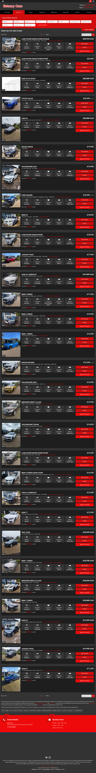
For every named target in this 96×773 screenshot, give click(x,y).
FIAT (11, 710)
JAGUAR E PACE (28, 649)
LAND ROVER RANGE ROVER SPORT (35, 59)
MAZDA (39, 710)
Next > (47, 34)
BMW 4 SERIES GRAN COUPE (32, 473)
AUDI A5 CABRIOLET (29, 274)
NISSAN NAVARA (28, 362)
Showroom (18, 12)
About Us (77, 12)
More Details (84, 43)
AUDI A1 (25, 669)
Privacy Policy (44, 766)
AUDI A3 (25, 620)
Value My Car (42, 12)
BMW (36, 703)
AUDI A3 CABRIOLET (29, 493)
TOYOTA (64, 710)
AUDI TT (25, 512)
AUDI (3, 710)
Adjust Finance (89, 29)
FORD (15, 710)
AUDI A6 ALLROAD (28, 79)
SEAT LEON (26, 532)
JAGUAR (26, 710)
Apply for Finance (84, 51)
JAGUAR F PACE (28, 255)
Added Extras (54, 12)
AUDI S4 (25, 118)
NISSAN (54, 710)
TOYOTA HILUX (27, 98)
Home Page (7, 12)
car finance (40, 704)
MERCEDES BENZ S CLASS (31, 402)
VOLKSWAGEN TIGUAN (30, 424)
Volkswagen (52, 703)
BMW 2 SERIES (27, 314)
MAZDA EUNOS (27, 147)
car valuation (92, 703)
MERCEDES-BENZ (47, 710)
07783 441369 (88, 7)
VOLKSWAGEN (78, 710)
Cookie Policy (52, 766)
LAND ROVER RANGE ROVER (32, 235)
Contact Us (89, 12)
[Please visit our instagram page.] (93, 1)
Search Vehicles (42, 25)
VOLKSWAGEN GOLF (29, 167)
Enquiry (85, 47)
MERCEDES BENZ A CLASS (31, 581)
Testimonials (66, 12)
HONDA (20, 710)
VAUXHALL (70, 710)
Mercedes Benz (41, 703)
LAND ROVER (32, 710)
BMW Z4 (25, 215)
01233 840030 (90, 5)
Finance (30, 12)
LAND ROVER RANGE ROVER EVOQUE (35, 39)
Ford (46, 703)
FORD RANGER (27, 195)
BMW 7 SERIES (27, 600)
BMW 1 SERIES (27, 334)
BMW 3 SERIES (27, 294)
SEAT (59, 710)
